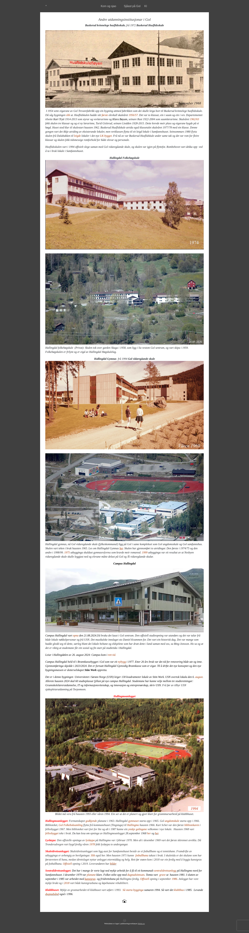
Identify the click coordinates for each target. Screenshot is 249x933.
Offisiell (144, 878)
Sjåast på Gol (132, 6)
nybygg (122, 661)
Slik (93, 855)
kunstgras (90, 878)
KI (145, 6)
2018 (67, 883)
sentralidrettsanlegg (165, 870)
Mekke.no (141, 924)
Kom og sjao (108, 6)
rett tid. (112, 654)
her (121, 548)
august (199, 676)
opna (76, 635)
